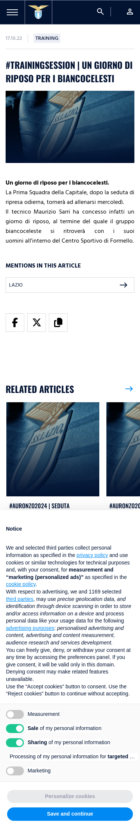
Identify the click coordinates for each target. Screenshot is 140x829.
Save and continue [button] (70, 814)
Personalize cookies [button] (70, 796)
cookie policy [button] (20, 584)
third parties (19, 599)
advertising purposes (30, 628)
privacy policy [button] (92, 555)
